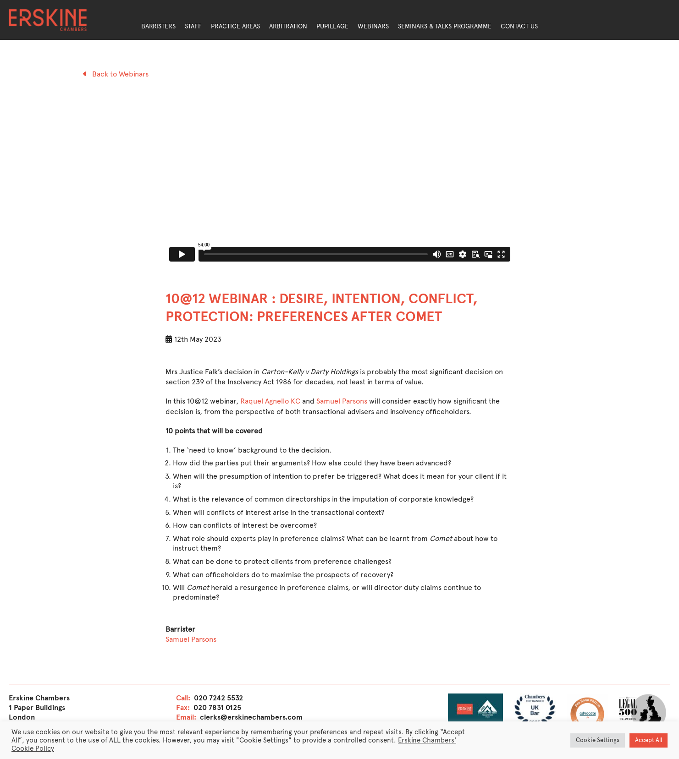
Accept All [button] (648, 740)
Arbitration (288, 26)
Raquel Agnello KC (270, 401)
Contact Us (519, 26)
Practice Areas (235, 26)
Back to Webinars (116, 74)
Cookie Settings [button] (597, 740)
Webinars (373, 26)
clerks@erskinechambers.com (251, 717)
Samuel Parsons (341, 401)
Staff (193, 26)
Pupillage (332, 26)
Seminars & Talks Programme (444, 26)
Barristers (158, 26)
